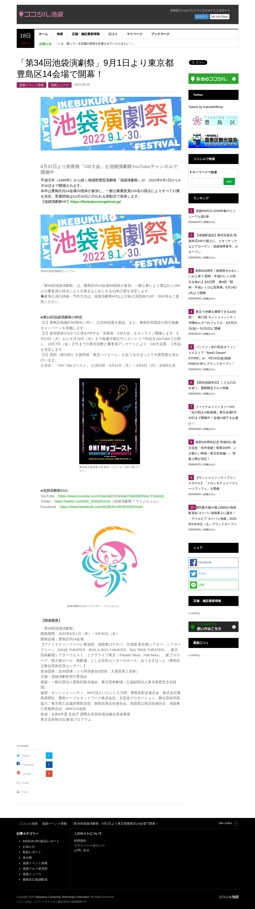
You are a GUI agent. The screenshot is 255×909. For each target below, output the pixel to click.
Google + (27, 773)
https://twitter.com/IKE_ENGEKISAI (82, 501)
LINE (197, 585)
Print (24, 792)
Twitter (26, 755)
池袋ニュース (60, 85)
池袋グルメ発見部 (35, 868)
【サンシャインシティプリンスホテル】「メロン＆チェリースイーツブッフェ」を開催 (213, 483)
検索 (60, 34)
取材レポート (32, 852)
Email (25, 782)
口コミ (113, 34)
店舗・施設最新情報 (86, 34)
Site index (225, 823)
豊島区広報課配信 (35, 879)
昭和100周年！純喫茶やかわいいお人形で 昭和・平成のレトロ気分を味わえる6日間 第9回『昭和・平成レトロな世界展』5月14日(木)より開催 (213, 282)
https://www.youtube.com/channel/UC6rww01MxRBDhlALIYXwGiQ (111, 496)
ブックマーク (160, 34)
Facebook (28, 764)
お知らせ (29, 846)
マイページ (134, 34)
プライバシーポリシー (90, 845)
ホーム (43, 34)
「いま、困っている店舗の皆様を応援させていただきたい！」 (95, 43)
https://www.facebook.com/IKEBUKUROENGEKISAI (101, 507)
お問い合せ (81, 850)
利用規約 (80, 840)
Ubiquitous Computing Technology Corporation (62, 896)
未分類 (27, 857)
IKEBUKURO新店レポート (41, 841)
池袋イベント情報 (31, 85)
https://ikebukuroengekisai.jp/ (95, 202)
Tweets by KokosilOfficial (205, 107)
